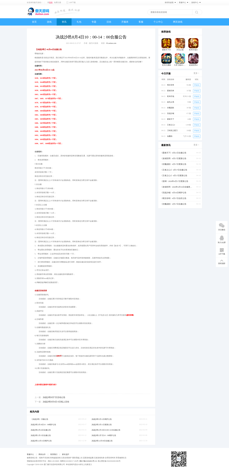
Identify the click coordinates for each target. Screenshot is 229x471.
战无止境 (170, 102)
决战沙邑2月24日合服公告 (41, 430)
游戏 (49, 22)
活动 (108, 22)
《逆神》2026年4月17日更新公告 (174, 181)
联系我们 (53, 454)
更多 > (196, 73)
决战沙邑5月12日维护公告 (102, 419)
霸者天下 (170, 119)
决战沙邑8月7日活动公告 (54, 397)
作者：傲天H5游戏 (91, 43)
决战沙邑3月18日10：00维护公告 (43, 425)
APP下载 (72, 2)
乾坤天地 (170, 96)
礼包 (79, 22)
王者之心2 (171, 125)
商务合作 (42, 454)
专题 (94, 22)
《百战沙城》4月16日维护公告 (173, 192)
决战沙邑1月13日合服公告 (41, 435)
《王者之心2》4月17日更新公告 (174, 175)
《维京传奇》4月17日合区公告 (173, 198)
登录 (51, 2)
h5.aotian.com (111, 43)
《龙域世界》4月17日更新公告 (173, 158)
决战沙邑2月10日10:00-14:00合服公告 (106, 430)
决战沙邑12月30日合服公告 (102, 441)
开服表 (124, 22)
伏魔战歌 (170, 108)
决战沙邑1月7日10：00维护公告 (104, 435)
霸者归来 (170, 91)
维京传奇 (170, 85)
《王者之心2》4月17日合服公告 (174, 170)
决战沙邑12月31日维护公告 (41, 441)
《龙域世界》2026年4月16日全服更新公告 (177, 187)
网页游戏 (177, 22)
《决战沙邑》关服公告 (39, 419)
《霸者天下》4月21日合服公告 (173, 153)
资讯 (64, 22)
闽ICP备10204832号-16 (88, 461)
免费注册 (57, 2)
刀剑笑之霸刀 (172, 130)
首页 (34, 22)
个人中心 (158, 22)
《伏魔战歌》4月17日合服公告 (173, 204)
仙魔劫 (169, 136)
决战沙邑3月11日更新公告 (102, 425)
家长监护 (65, 454)
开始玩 (196, 85)
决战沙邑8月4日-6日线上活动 (56, 402)
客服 (141, 22)
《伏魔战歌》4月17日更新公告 (173, 164)
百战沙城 (170, 113)
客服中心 (30, 454)
